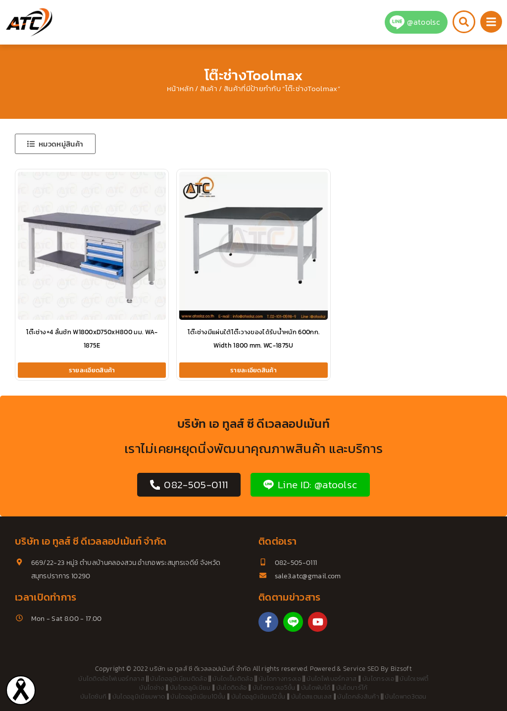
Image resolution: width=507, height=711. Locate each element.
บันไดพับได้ (316, 687)
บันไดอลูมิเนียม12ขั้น (258, 696)
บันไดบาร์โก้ (352, 687)
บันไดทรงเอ (378, 678)
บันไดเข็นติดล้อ (232, 678)
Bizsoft (401, 668)
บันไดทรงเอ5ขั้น (274, 687)
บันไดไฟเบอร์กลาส (331, 678)
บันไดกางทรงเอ (279, 678)
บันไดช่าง (151, 687)
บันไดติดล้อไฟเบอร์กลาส (111, 678)
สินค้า (208, 88)
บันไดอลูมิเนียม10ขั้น (197, 696)
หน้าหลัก (180, 88)
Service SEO (361, 668)
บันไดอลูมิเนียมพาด (138, 696)
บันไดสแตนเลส (311, 696)
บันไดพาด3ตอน (406, 696)
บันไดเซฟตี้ (414, 678)
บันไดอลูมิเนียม (190, 687)
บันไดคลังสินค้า (358, 696)
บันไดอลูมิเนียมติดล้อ (178, 678)
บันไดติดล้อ (231, 687)
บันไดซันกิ (93, 696)
